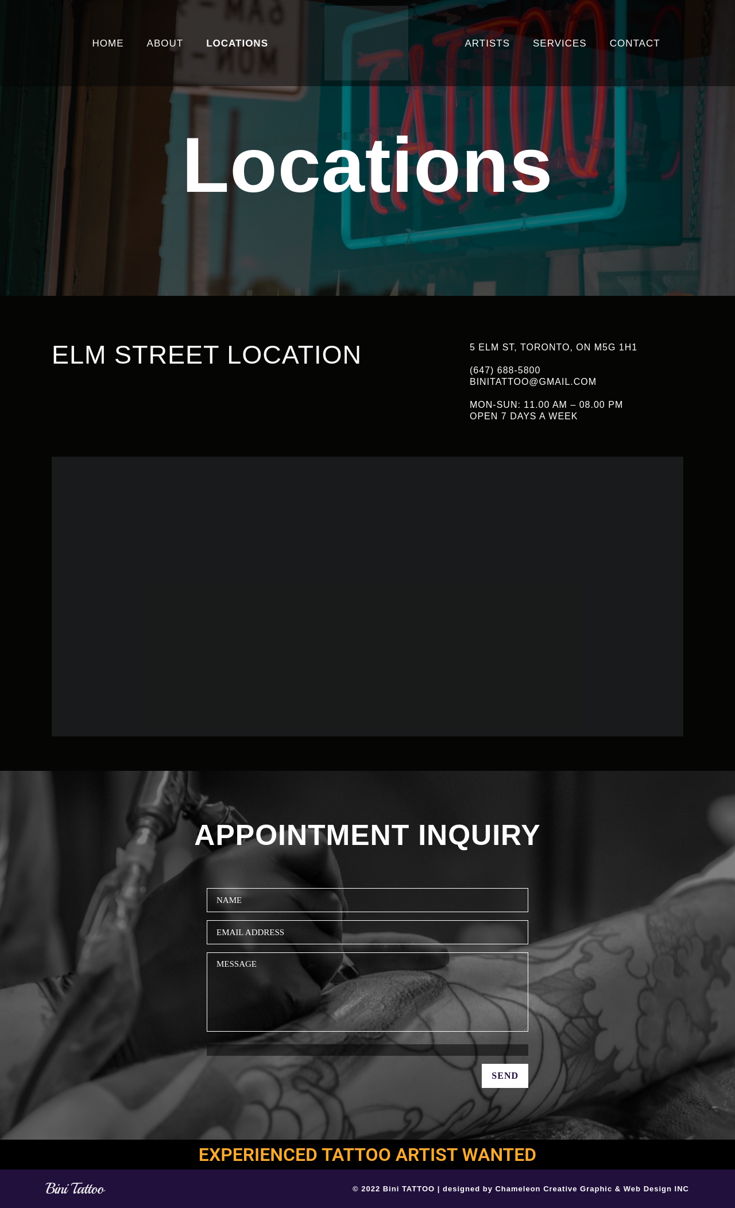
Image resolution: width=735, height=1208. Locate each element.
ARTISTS (487, 43)
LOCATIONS (237, 43)
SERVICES (560, 43)
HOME (108, 43)
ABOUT (165, 43)
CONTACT (635, 43)
